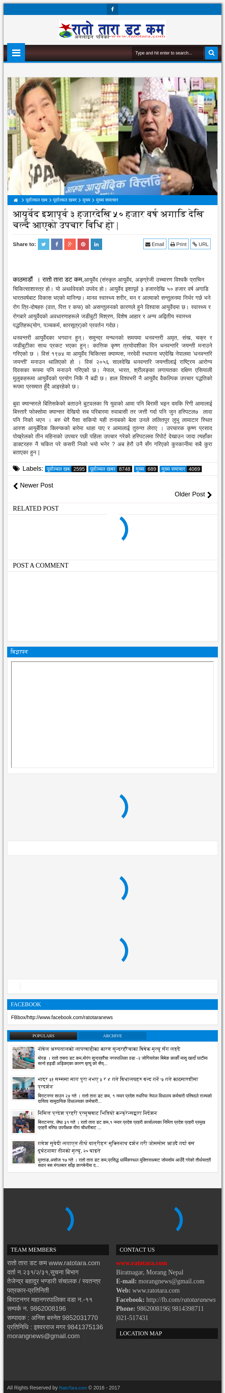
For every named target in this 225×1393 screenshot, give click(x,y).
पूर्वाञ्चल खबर (111, 469)
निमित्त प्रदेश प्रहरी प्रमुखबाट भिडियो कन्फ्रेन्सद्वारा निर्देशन (97, 1104)
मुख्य (147, 469)
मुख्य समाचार (181, 469)
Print (179, 244)
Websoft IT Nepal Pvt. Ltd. (68, 1386)
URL (202, 244)
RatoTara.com (74, 1379)
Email (156, 244)
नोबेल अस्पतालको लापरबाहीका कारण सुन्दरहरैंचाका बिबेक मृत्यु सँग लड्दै (109, 1040)
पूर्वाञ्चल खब (66, 469)
